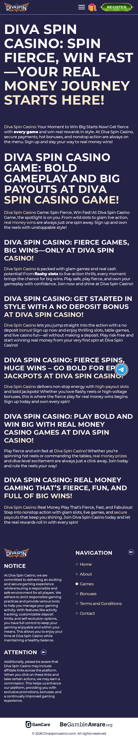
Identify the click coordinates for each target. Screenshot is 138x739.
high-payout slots (112, 386)
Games (87, 584)
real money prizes (110, 455)
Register (116, 7)
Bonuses (88, 594)
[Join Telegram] (121, 369)
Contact (87, 613)
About (86, 574)
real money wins (20, 222)
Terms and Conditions (101, 604)
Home (86, 564)
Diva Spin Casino (20, 126)
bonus (25, 330)
